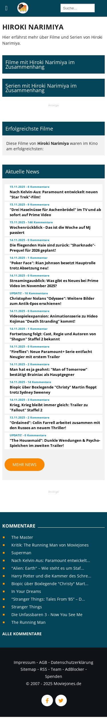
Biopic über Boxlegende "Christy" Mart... (49, 583)
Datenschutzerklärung (72, 662)
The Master (22, 537)
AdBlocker (74, 669)
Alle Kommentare (22, 633)
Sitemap (28, 669)
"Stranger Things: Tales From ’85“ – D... (48, 599)
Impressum (24, 662)
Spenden (53, 676)
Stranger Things (26, 606)
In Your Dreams (26, 591)
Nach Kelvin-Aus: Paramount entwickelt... (50, 560)
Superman (21, 552)
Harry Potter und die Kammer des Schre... (51, 576)
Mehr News (25, 464)
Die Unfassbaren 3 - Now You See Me (46, 614)
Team (56, 669)
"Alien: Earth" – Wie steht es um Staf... (47, 568)
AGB (43, 662)
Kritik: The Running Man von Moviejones (50, 545)
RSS (43, 669)
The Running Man (28, 622)
